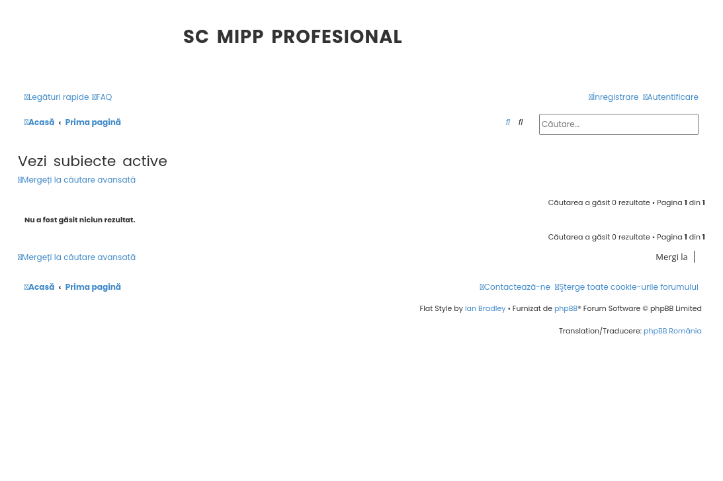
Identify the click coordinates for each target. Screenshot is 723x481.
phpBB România (673, 331)
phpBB (565, 308)
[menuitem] (102, 98)
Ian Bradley (485, 308)
